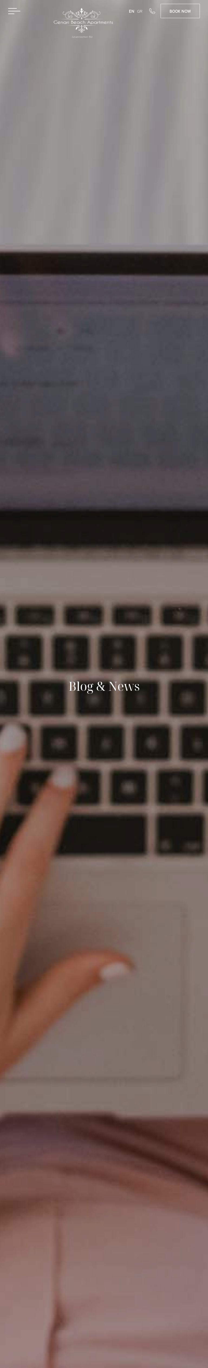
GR (139, 11)
